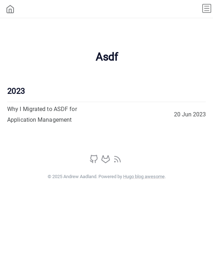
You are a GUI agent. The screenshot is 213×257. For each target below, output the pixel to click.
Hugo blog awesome (144, 176)
